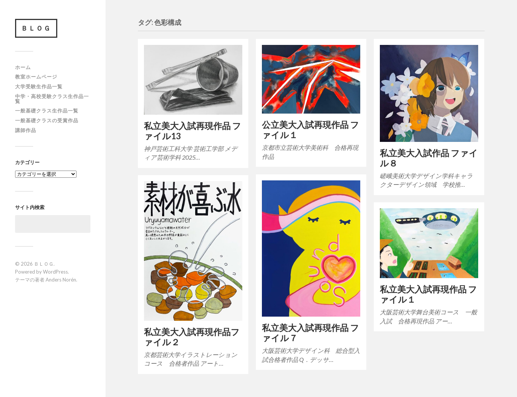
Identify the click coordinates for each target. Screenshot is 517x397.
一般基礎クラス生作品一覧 (46, 111)
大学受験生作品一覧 (39, 86)
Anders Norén (61, 280)
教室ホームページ (36, 77)
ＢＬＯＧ (36, 28)
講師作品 (25, 130)
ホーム (23, 67)
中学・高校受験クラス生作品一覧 (52, 98)
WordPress (55, 272)
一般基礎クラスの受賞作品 (46, 120)
